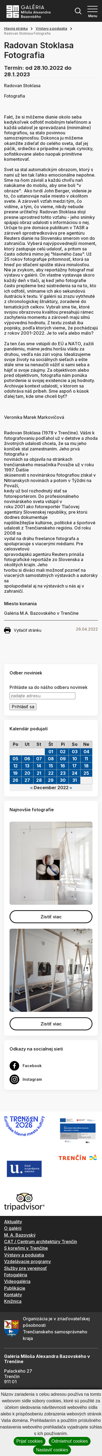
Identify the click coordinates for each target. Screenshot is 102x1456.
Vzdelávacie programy (27, 1261)
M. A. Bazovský (20, 1235)
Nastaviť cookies (52, 1450)
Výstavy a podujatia (51, 28)
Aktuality (13, 1221)
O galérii (12, 1228)
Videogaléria (17, 1281)
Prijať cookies (29, 1441)
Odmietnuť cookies (69, 1441)
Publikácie (14, 1288)
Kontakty (13, 1294)
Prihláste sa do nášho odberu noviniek (49, 687)
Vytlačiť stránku (22, 630)
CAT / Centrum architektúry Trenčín (40, 1241)
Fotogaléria (15, 1275)
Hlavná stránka (16, 28)
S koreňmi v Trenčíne (26, 1248)
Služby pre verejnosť (25, 1268)
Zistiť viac (51, 916)
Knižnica (12, 1301)
